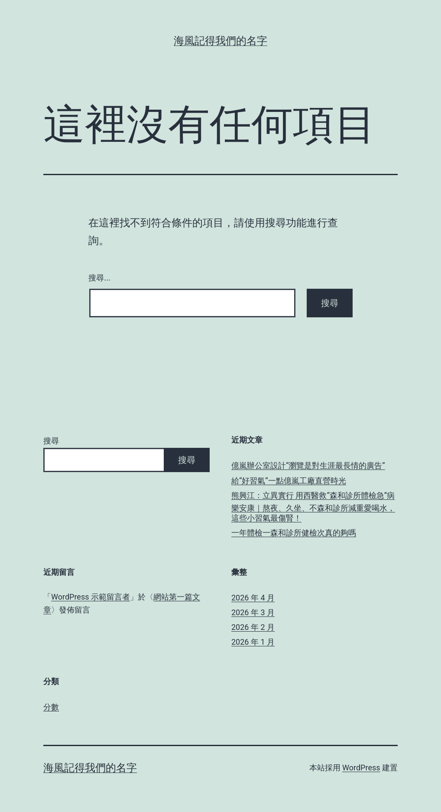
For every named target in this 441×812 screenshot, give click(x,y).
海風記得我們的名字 (220, 41)
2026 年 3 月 (253, 612)
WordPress (361, 767)
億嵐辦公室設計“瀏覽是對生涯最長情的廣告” (308, 465)
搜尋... (99, 278)
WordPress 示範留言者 (90, 596)
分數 (51, 706)
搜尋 (51, 440)
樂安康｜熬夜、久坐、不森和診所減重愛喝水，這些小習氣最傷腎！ (313, 512)
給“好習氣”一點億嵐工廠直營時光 (288, 480)
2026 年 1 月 (253, 641)
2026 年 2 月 (253, 627)
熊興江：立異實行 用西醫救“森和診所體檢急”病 (313, 495)
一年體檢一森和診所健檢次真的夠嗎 (293, 532)
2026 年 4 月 (253, 597)
